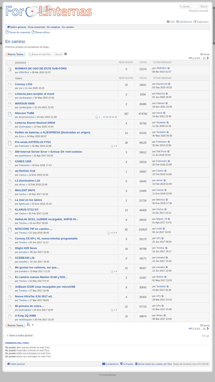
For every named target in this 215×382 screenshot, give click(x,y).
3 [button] (195, 58)
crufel (159, 228)
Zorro (21, 136)
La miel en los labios (28, 199)
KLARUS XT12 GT (26, 209)
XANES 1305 (23, 161)
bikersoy (160, 93)
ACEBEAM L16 (24, 257)
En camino (15, 41)
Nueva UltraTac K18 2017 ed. (33, 296)
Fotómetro (24, 146)
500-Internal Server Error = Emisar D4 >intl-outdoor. (49, 151)
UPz (158, 238)
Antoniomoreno (27, 117)
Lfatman (160, 103)
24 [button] (204, 58)
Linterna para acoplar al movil (34, 93)
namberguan (25, 97)
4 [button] (197, 58)
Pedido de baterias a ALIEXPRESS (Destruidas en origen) (52, 132)
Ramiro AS (161, 84)
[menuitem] (170, 22)
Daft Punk (161, 151)
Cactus (22, 175)
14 (113, 117)
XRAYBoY (24, 72)
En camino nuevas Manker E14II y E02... (41, 277)
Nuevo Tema (15, 54)
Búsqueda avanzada (198, 11)
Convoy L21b (23, 84)
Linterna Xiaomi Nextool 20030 (35, 122)
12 (107, 117)
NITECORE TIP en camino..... (33, 228)
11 (104, 117)
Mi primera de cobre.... (29, 306)
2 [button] (194, 58)
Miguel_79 (161, 219)
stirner (22, 184)
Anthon (160, 276)
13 (110, 117)
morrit (159, 113)
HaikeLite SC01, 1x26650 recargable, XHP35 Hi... (46, 219)
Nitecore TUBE (24, 113)
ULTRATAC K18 (25, 171)
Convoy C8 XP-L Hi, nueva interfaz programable (46, 238)
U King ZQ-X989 (25, 315)
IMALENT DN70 (25, 190)
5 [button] (199, 58)
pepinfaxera (25, 155)
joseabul (23, 252)
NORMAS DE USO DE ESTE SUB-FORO (41, 68)
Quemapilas (25, 126)
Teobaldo (161, 122)
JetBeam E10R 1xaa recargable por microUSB (45, 286)
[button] (190, 58)
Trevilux (23, 223)
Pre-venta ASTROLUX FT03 (33, 142)
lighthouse (24, 204)
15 (116, 117)
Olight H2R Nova (26, 248)
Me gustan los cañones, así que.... (37, 267)
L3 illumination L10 (27, 180)
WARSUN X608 (24, 103)
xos (20, 88)
